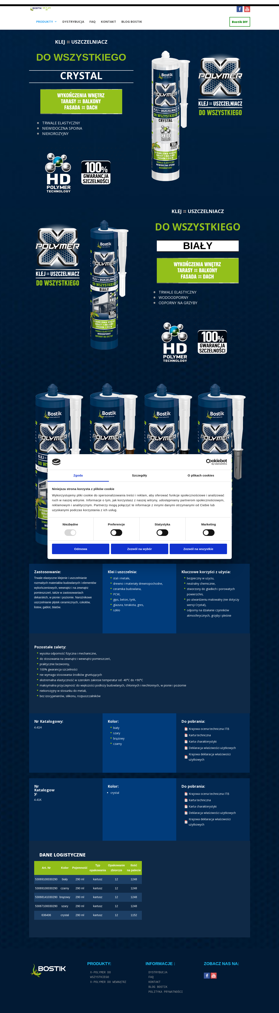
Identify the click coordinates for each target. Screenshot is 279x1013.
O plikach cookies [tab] (201, 475)
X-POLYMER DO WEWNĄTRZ (108, 982)
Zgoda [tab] (78, 475)
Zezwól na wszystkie (198, 549)
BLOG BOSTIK (131, 24)
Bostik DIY (240, 24)
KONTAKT (108, 24)
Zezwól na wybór (139, 549)
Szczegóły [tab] (139, 475)
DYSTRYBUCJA (73, 24)
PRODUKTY (44, 24)
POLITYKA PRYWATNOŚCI (165, 992)
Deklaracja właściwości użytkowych (212, 748)
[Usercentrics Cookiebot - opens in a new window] (209, 462)
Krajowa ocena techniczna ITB (209, 729)
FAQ (92, 24)
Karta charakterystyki (203, 741)
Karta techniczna (200, 735)
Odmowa (80, 549)
